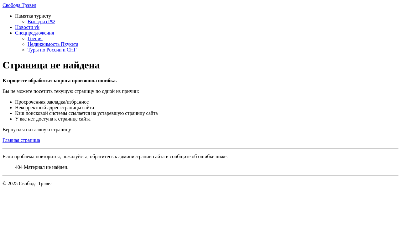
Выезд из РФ (41, 21)
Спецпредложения (34, 32)
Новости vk (27, 27)
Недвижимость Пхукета (53, 44)
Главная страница (21, 140)
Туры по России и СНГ (52, 49)
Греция (35, 38)
